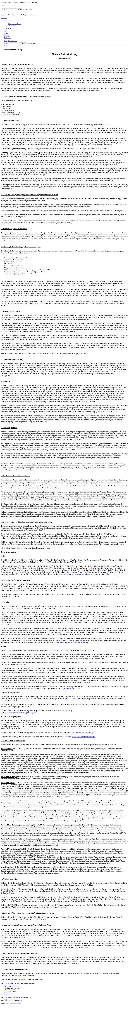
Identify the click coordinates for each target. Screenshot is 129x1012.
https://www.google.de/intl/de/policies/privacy (72, 642)
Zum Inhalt (4, 5)
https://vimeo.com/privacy (71, 688)
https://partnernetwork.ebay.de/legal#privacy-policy (18, 712)
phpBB (9, 997)
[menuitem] (14, 24)
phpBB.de (20, 1000)
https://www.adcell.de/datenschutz (83, 737)
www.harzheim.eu (28, 983)
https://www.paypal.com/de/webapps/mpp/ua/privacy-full (88, 574)
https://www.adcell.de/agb (85, 733)
